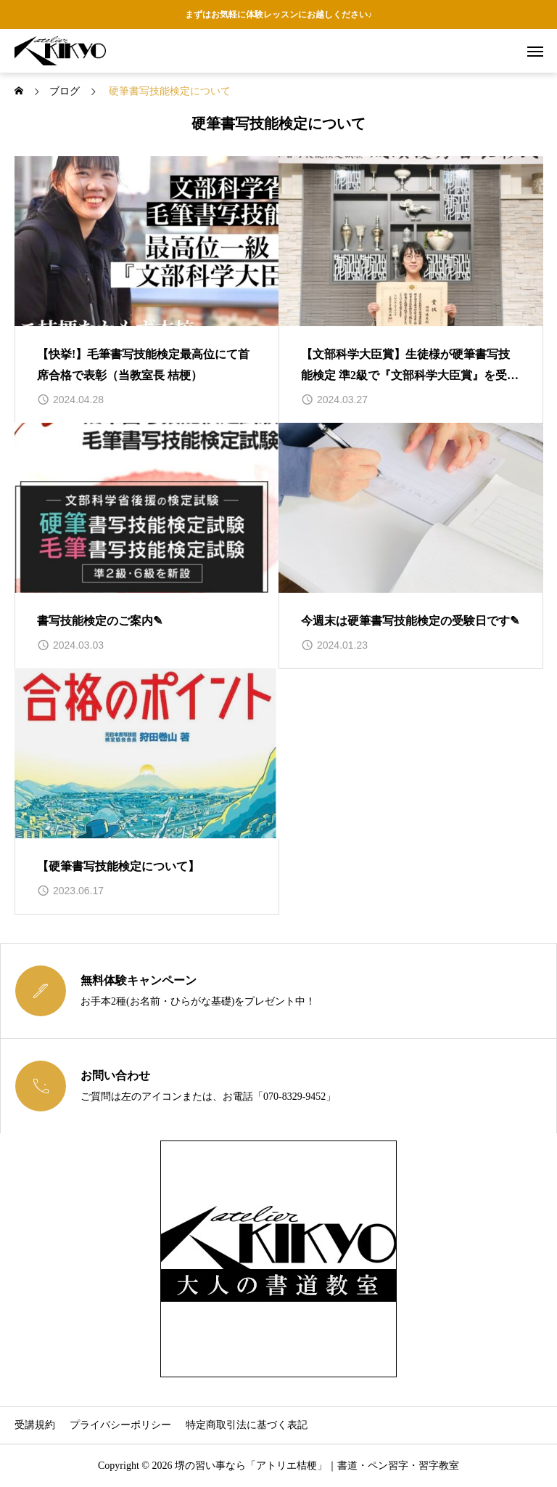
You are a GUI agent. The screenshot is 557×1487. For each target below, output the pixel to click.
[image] (147, 241)
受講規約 (35, 1424)
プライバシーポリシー (120, 1424)
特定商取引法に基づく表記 (247, 1424)
